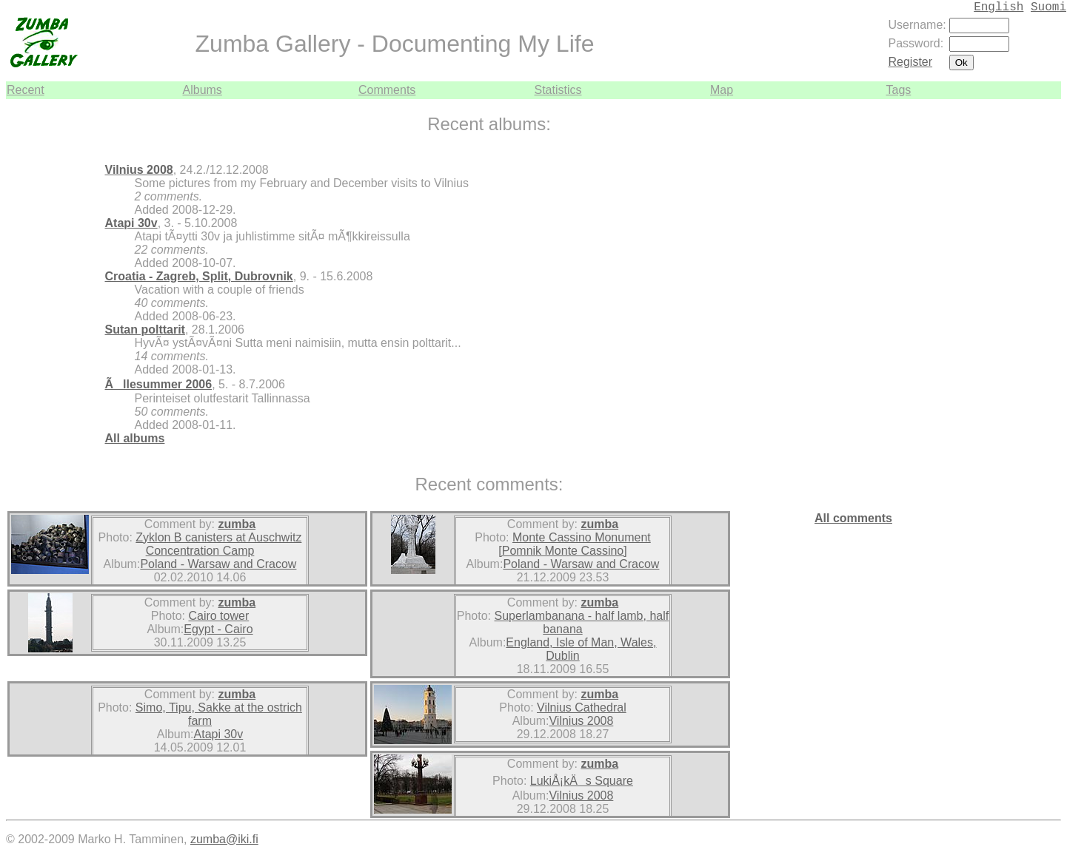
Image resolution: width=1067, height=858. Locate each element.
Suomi (1048, 7)
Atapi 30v (131, 223)
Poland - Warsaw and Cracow (218, 564)
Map (721, 90)
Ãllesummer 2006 (159, 384)
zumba (236, 524)
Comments (386, 90)
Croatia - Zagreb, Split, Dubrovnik (199, 276)
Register (911, 61)
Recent (25, 90)
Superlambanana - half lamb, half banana (582, 622)
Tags (899, 90)
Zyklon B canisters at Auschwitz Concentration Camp (218, 544)
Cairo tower (218, 615)
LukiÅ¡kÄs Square (581, 780)
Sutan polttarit (145, 329)
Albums (202, 90)
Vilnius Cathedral (581, 707)
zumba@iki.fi (224, 839)
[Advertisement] (1016, 321)
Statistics (558, 90)
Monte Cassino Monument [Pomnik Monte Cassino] (574, 544)
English (998, 7)
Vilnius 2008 (139, 169)
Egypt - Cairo (218, 629)
